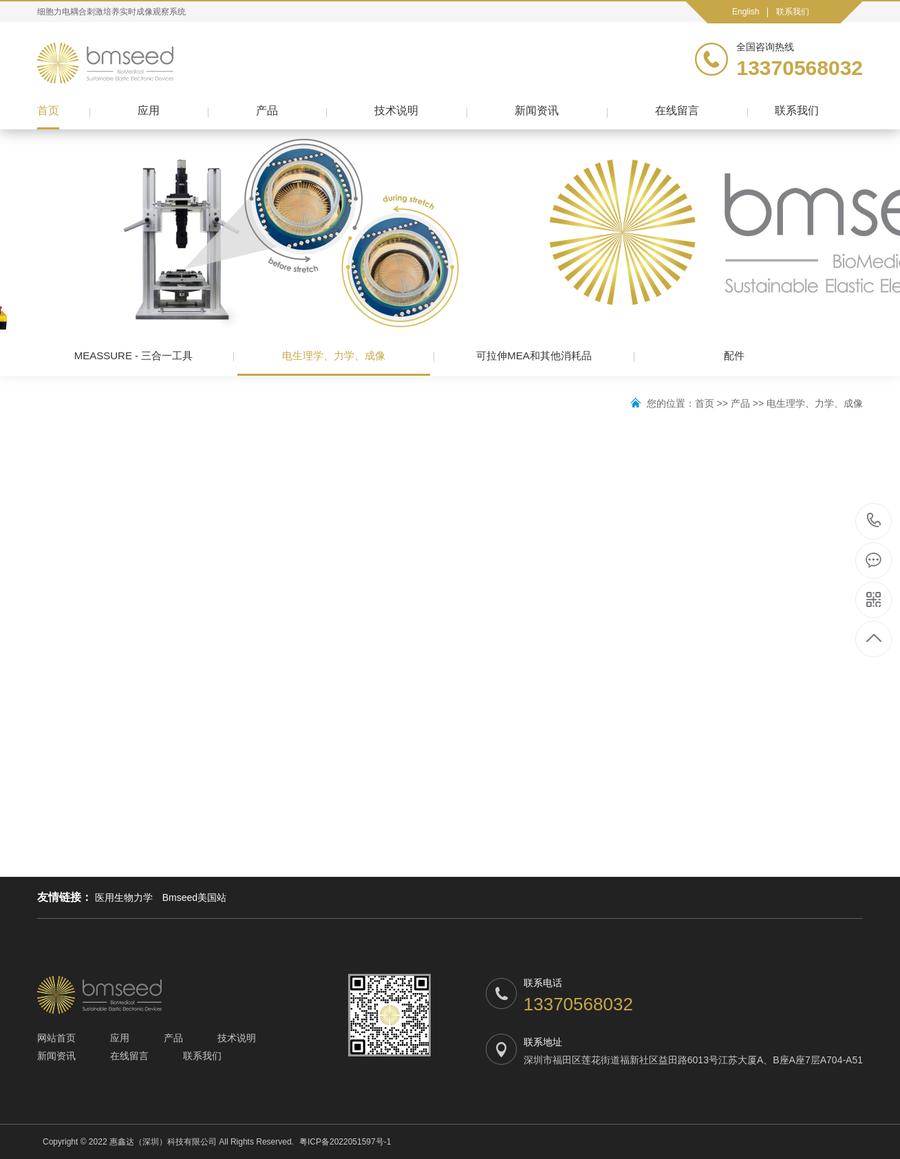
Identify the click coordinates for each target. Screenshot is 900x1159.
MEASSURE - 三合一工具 (133, 355)
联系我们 (792, 12)
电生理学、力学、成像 (333, 363)
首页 (48, 110)
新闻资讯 (537, 110)
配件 (734, 355)
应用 (149, 110)
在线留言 (677, 110)
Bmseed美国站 (194, 897)
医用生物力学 (124, 897)
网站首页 (56, 1038)
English (745, 12)
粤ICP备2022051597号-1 (345, 1142)
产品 (267, 110)
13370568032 (874, 520)
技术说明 (396, 110)
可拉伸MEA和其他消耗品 (534, 355)
